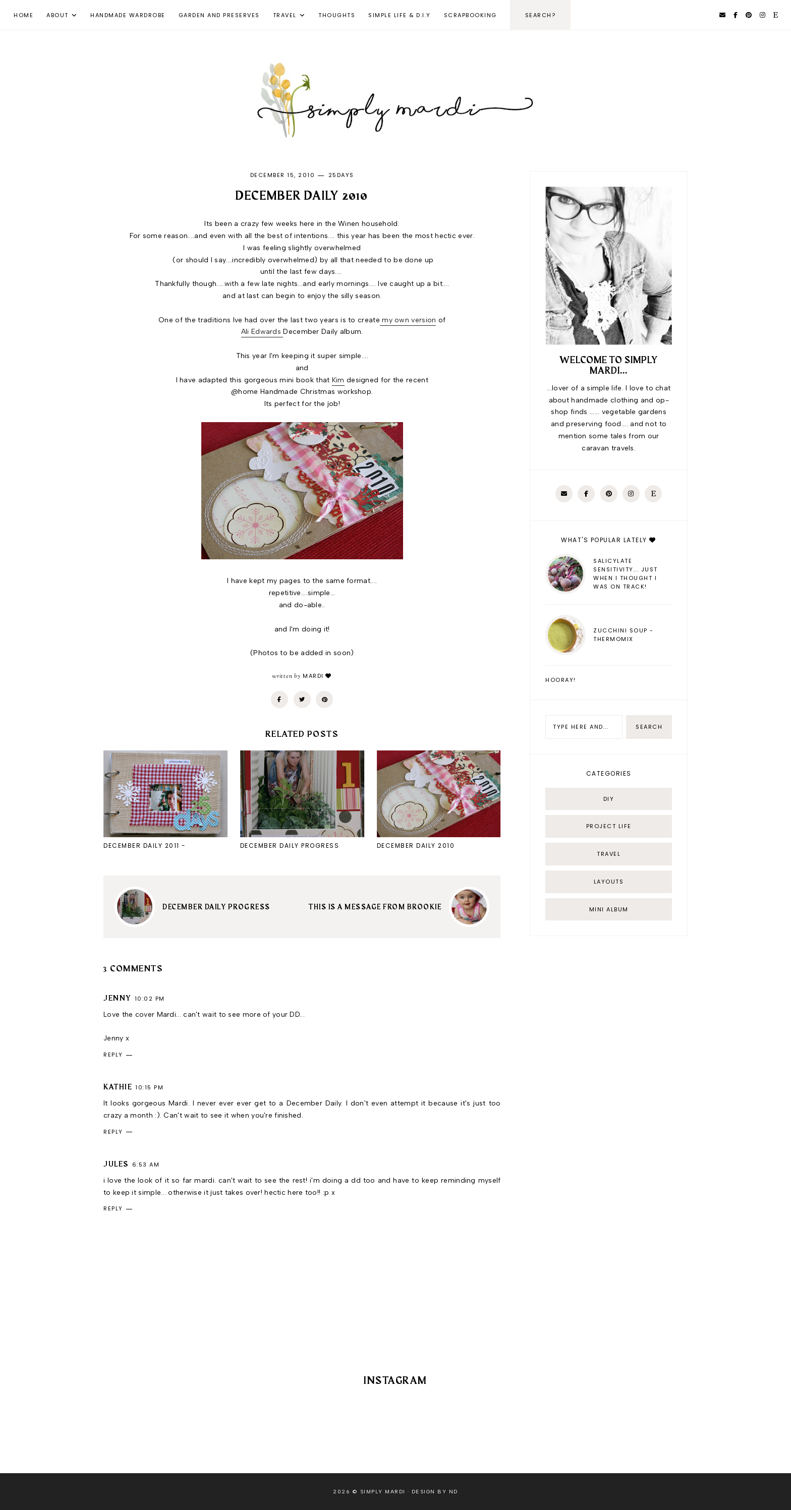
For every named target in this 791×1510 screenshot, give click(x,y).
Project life (609, 826)
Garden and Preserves (219, 15)
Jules (116, 1164)
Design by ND (435, 1491)
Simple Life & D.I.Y (399, 15)
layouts (609, 882)
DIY (608, 799)
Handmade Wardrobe (127, 15)
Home (23, 15)
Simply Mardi (383, 1491)
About (57, 15)
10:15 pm (149, 1087)
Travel (285, 15)
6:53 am (146, 1164)
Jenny (117, 999)
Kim (338, 380)
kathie (117, 1087)
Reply (113, 1055)
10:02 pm (150, 999)
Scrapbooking (470, 15)
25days (341, 175)
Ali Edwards (262, 331)
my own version (408, 320)
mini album (609, 909)
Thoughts (336, 15)
